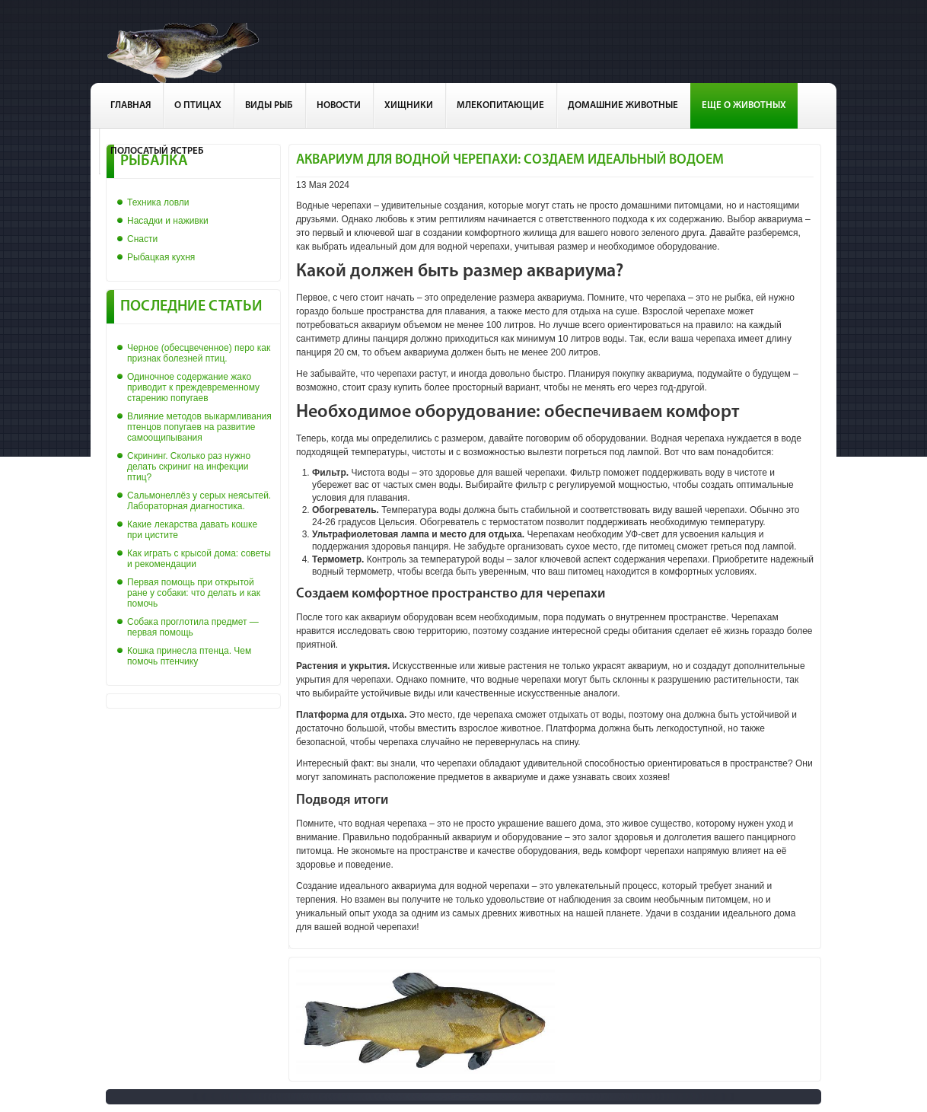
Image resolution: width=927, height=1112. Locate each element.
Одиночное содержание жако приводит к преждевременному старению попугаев (193, 387)
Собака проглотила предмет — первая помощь (193, 627)
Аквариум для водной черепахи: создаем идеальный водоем (510, 160)
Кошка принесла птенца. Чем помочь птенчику (189, 656)
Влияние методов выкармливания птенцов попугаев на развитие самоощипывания (199, 427)
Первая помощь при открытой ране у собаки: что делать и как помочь (193, 593)
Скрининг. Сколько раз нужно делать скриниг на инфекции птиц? (188, 467)
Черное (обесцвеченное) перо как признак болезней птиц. (198, 353)
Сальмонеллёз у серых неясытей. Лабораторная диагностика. (199, 500)
